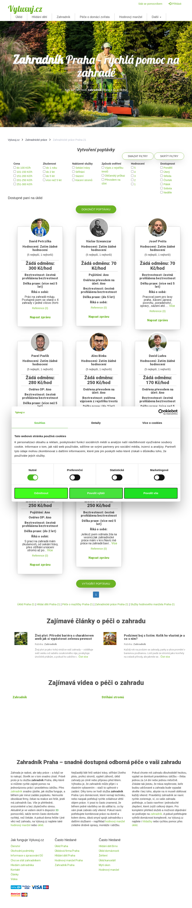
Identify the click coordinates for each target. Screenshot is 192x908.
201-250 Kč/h (24, 180)
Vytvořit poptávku (96, 583)
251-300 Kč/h (24, 184)
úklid (40, 825)
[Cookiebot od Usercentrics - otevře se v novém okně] (161, 412)
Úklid (19, 17)
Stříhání (80, 171)
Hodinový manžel (130, 17)
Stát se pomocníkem (150, 3)
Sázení (79, 176)
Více (172, 306)
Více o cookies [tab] (152, 422)
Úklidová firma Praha (67, 850)
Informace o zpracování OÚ (27, 855)
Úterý (167, 171)
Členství (15, 846)
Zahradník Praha (64, 865)
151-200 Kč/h (24, 176)
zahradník (16, 791)
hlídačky (147, 821)
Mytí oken (104, 865)
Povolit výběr (96, 493)
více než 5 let (54, 180)
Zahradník (63, 17)
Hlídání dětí (39, 17)
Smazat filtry (138, 156)
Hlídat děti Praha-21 (48, 604)
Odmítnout (41, 493)
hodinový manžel (20, 825)
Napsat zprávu (40, 317)
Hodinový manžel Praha (69, 860)
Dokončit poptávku (96, 209)
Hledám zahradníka (22, 865)
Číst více (83, 656)
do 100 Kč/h (24, 167)
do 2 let (50, 171)
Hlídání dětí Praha (65, 855)
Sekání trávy (82, 167)
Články (15, 874)
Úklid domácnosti (109, 850)
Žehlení (103, 855)
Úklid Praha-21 (26, 604)
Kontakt (15, 869)
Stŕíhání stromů (113, 697)
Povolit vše (150, 493)
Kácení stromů (83, 180)
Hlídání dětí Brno (108, 846)
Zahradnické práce (36, 139)
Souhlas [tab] (39, 422)
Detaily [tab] (96, 422)
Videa (14, 879)
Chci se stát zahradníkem (26, 860)
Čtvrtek (168, 180)
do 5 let (50, 176)
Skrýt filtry (169, 156)
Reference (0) (40, 308)
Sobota (168, 188)
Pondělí (168, 167)
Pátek (167, 184)
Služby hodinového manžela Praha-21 (152, 604)
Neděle (168, 192)
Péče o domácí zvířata (95, 17)
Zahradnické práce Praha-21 (111, 604)
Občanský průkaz (115, 175)
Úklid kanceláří (107, 860)
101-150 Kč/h (24, 171)
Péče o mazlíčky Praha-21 (77, 604)
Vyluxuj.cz (25, 8)
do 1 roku (51, 167)
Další (156, 17)
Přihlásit (175, 3)
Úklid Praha (61, 846)
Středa (167, 176)
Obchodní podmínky (22, 850)
